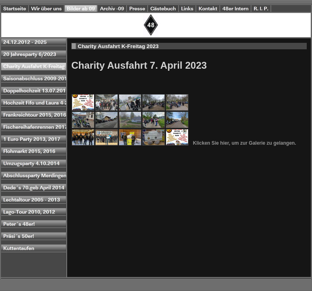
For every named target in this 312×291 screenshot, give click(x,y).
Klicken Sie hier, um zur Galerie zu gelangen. (244, 143)
